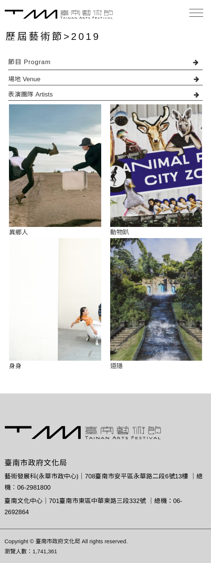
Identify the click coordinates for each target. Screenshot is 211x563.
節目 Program (105, 62)
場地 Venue (105, 79)
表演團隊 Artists (105, 94)
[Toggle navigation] (196, 13)
